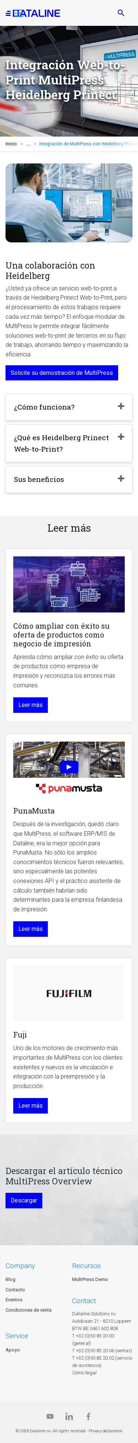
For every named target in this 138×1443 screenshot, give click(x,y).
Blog (10, 1279)
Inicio (11, 143)
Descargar (24, 1200)
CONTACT (84, 1301)
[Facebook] (88, 1418)
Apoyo (13, 1350)
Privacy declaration (106, 1431)
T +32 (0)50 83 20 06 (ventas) (102, 1350)
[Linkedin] (69, 1418)
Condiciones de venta (29, 1310)
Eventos (14, 1299)
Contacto (15, 1289)
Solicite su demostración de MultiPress (62, 372)
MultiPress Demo (90, 1279)
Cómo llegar (84, 1372)
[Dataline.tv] (50, 1418)
